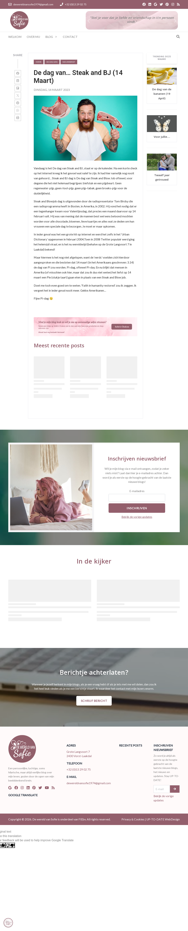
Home (38, 62)
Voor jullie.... (162, 137)
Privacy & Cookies (132, 819)
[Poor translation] (10, 845)
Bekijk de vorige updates (136, 516)
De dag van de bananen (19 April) (161, 94)
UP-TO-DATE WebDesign (163, 819)
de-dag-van (52, 62)
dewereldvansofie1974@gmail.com (89, 783)
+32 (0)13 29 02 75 (79, 769)
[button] (175, 20)
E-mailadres (137, 491)
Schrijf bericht (94, 700)
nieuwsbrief (68, 62)
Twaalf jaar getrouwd (162, 177)
